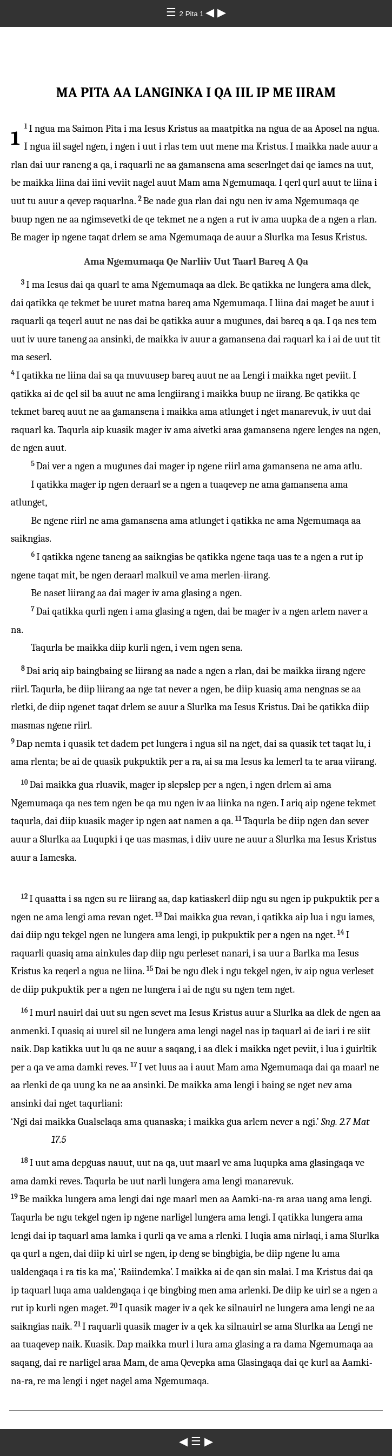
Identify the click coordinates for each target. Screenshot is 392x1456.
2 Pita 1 (193, 14)
